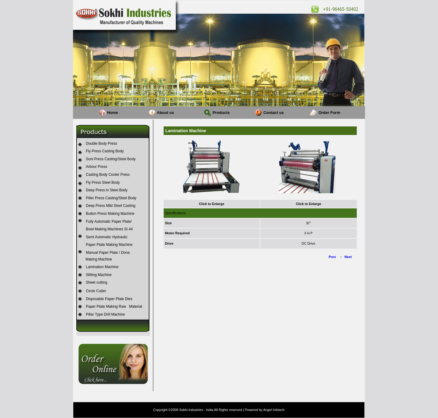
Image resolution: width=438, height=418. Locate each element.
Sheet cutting (96, 282)
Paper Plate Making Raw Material (114, 306)
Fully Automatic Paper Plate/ (109, 221)
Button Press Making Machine (110, 213)
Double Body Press (101, 143)
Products (221, 112)
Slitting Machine (99, 275)
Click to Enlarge (211, 204)
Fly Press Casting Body (105, 151)
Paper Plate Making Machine (109, 245)
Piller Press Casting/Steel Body (111, 198)
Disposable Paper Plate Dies (109, 299)
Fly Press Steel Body (103, 182)
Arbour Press (96, 167)
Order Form (329, 112)
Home (112, 112)
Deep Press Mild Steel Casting (110, 206)
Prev (332, 257)
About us (165, 112)
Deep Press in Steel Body (106, 190)
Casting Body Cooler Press (108, 174)
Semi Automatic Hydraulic (106, 237)
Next (348, 257)
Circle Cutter (96, 291)
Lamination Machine (102, 267)
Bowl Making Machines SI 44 (109, 229)
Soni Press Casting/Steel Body (110, 159)
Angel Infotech (273, 410)
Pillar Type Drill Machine (105, 314)
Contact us (273, 112)
